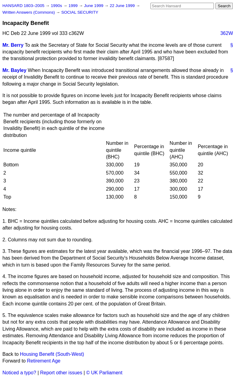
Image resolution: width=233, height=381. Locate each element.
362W (226, 33)
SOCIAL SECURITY (79, 12)
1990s (57, 5)
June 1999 (94, 5)
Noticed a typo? (19, 372)
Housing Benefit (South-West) (52, 354)
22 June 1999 (123, 5)
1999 (74, 5)
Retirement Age (43, 360)
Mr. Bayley (14, 70)
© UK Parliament (104, 372)
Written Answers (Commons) (29, 12)
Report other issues (61, 372)
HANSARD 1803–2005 (23, 5)
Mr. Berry (12, 45)
